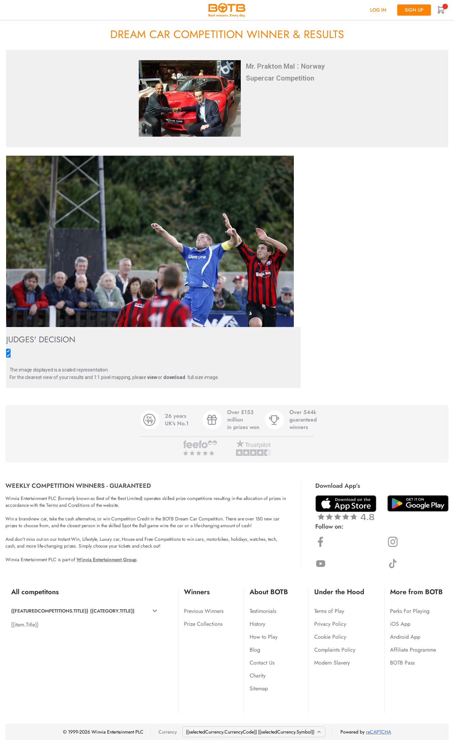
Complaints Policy (334, 650)
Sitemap (259, 688)
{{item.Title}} (24, 625)
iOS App (400, 624)
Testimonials (263, 611)
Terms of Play (329, 611)
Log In (378, 9)
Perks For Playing (410, 611)
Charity (258, 675)
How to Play (264, 637)
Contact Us (262, 663)
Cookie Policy (330, 637)
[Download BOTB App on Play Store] (418, 503)
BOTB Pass (402, 663)
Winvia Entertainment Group (106, 559)
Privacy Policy (330, 624)
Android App (405, 637)
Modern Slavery (332, 663)
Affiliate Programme (413, 650)
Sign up (414, 9)
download (174, 377)
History (257, 624)
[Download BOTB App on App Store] (345, 507)
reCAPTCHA (378, 731)
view (152, 377)
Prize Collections (203, 624)
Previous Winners (203, 611)
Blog (255, 650)
